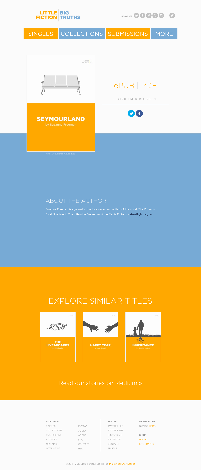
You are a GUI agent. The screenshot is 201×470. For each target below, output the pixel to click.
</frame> (88, 17)
